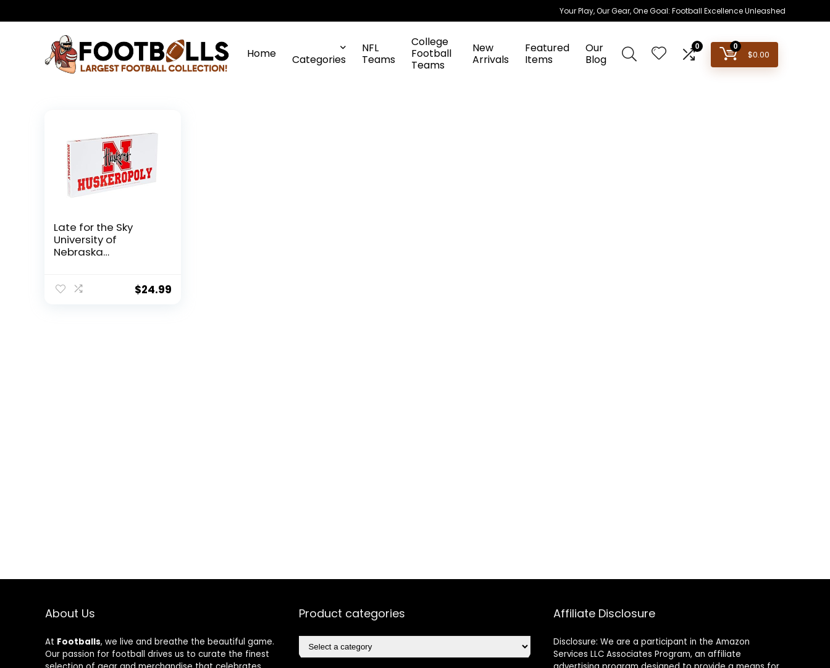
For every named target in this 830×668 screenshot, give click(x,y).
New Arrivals (490, 54)
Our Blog (595, 54)
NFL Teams (378, 54)
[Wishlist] (659, 54)
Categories (319, 59)
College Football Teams (431, 53)
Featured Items (547, 54)
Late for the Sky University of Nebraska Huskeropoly (93, 246)
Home (261, 53)
